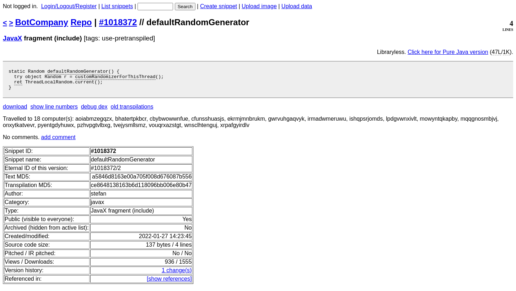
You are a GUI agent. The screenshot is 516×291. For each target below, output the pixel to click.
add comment (58, 141)
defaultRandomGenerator (77, 72)
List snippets (117, 6)
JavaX (12, 38)
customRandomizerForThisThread (115, 78)
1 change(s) (177, 274)
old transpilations (132, 111)
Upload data (296, 6)
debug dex (94, 111)
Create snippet (218, 6)
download (15, 111)
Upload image (259, 6)
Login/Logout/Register (69, 6)
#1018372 (118, 22)
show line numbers (53, 111)
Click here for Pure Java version (448, 52)
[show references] (169, 283)
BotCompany (41, 22)
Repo (81, 22)
